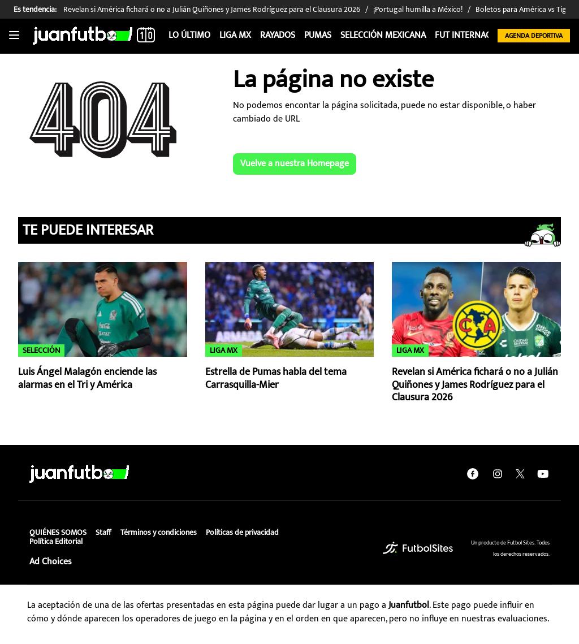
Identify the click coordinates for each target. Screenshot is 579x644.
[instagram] (497, 474)
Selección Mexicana (383, 35)
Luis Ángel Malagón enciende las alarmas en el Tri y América (87, 379)
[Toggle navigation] (14, 35)
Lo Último (189, 35)
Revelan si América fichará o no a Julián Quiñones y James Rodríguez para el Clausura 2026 (475, 385)
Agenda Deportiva (534, 35)
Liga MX (235, 35)
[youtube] (543, 474)
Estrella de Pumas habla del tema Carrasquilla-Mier (276, 379)
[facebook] (472, 474)
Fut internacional (475, 35)
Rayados (277, 35)
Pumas (317, 35)
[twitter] (520, 474)
